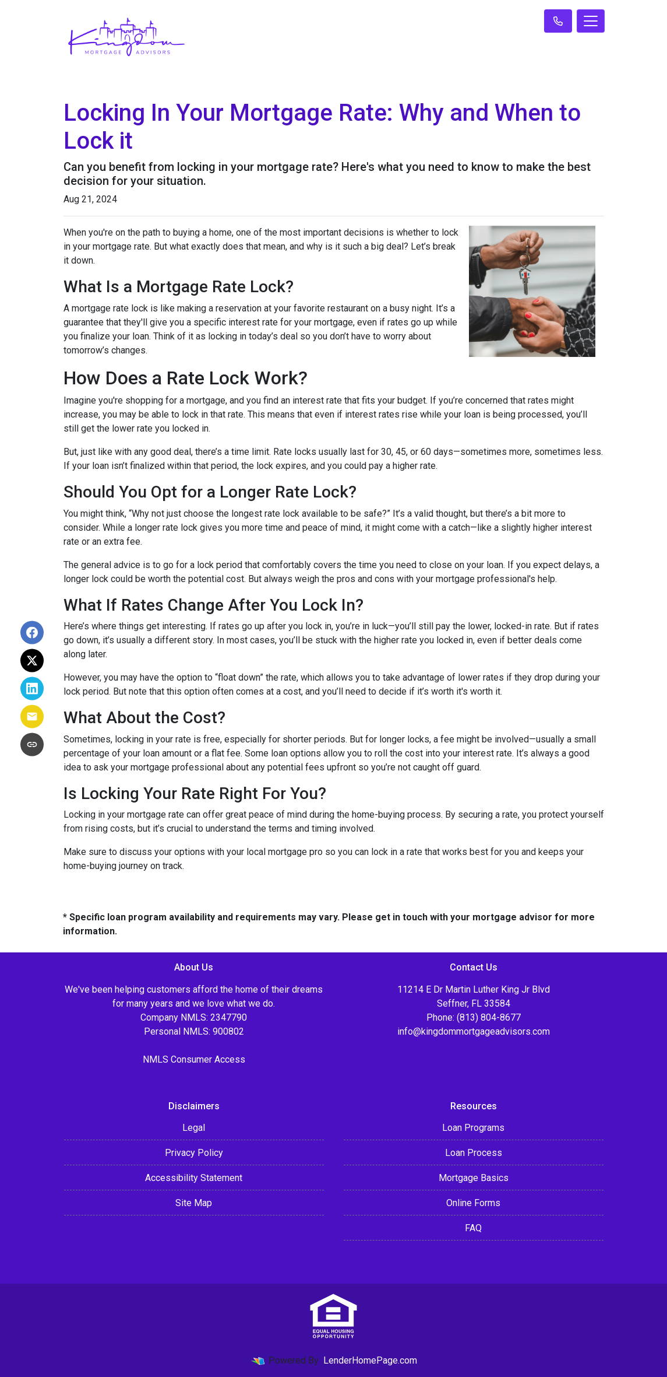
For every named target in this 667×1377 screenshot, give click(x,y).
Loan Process (473, 1152)
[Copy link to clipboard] (32, 744)
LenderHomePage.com (370, 1360)
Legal (193, 1127)
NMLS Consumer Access (194, 1059)
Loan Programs (473, 1127)
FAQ (473, 1228)
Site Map (193, 1202)
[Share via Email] (32, 716)
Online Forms (473, 1202)
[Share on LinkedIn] (32, 688)
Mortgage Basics (474, 1177)
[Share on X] (32, 660)
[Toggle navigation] (591, 21)
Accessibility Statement (193, 1177)
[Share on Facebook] (32, 632)
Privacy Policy (194, 1152)
